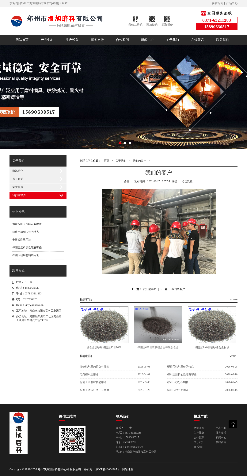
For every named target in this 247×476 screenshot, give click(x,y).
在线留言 (217, 3)
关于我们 (172, 40)
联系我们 (222, 40)
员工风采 (17, 179)
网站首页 (22, 40)
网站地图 (127, 469)
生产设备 (72, 40)
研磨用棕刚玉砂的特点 (25, 231)
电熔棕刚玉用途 (21, 239)
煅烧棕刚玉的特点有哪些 (27, 224)
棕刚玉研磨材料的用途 (25, 255)
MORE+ (234, 299)
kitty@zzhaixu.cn (34, 305)
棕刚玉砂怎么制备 (177, 382)
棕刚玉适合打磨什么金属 (94, 390)
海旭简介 (17, 170)
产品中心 (232, 3)
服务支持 (97, 40)
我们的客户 (19, 195)
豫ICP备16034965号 (107, 469)
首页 (106, 160)
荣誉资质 (17, 187)
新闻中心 (147, 40)
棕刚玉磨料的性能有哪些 (27, 247)
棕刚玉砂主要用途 (177, 390)
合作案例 (122, 40)
